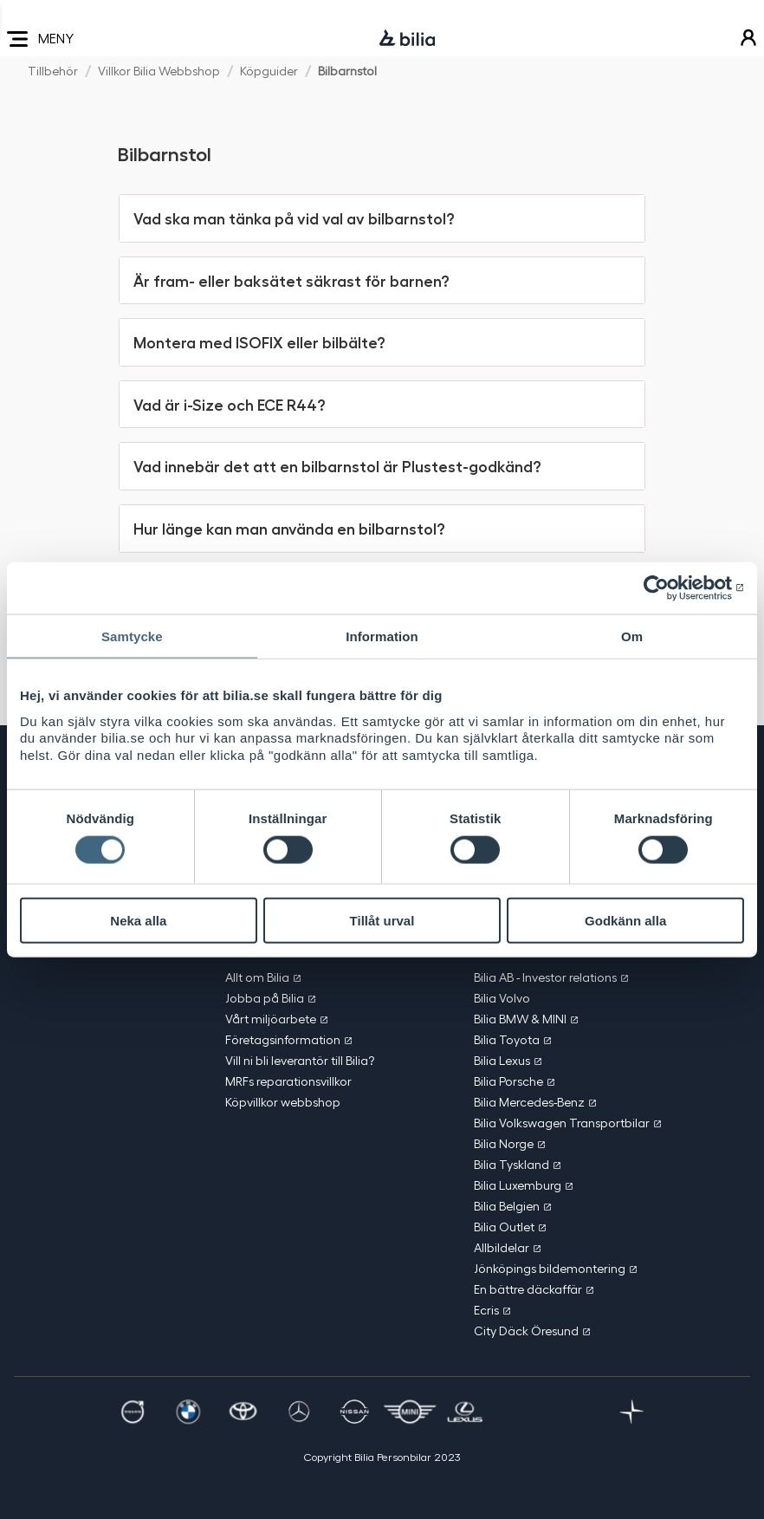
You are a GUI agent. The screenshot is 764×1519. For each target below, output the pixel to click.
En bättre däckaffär (528, 1289)
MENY (40, 39)
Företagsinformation (282, 1039)
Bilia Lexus (502, 1060)
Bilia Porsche (508, 1081)
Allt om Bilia (257, 977)
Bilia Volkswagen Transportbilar (562, 1122)
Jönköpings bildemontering (549, 1268)
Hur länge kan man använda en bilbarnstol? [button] (288, 527)
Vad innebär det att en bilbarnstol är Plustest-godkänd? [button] (337, 465)
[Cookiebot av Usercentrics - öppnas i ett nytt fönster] (668, 587)
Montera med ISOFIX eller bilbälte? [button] (259, 341)
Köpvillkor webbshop (282, 1101)
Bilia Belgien (507, 1205)
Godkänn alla (625, 919)
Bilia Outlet (504, 1226)
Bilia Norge (504, 1143)
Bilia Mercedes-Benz (529, 1101)
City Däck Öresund (526, 1330)
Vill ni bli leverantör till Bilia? (299, 1060)
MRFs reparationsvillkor (288, 1081)
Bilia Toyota (507, 1039)
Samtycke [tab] (132, 635)
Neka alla (138, 919)
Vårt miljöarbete (270, 1018)
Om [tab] (632, 635)
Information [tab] (382, 635)
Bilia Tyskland (511, 1164)
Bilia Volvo (502, 997)
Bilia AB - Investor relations (545, 977)
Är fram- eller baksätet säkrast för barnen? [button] (291, 279)
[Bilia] (407, 39)
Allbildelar (501, 1247)
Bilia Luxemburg (517, 1185)
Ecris (486, 1309)
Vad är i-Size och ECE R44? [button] (229, 403)
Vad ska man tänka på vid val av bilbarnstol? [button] (293, 217)
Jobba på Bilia (264, 997)
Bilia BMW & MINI (520, 1018)
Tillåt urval (382, 919)
